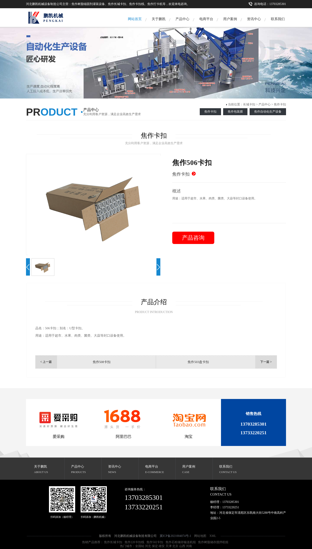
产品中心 (182, 19)
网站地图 (200, 536)
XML (212, 536)
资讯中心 (254, 19)
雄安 (162, 546)
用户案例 (230, 19)
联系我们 (278, 19)
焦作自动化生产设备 (267, 111)
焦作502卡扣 (154, 542)
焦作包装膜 (235, 111)
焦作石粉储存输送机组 (181, 542)
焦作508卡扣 (102, 362)
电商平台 (206, 19)
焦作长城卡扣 (113, 542)
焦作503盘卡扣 (198, 362)
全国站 (139, 546)
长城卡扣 (249, 104)
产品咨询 (193, 238)
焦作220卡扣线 (134, 542)
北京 (175, 546)
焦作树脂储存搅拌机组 (213, 542)
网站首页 (135, 19)
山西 (182, 546)
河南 (189, 546)
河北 (148, 546)
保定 (155, 546)
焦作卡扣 (280, 104)
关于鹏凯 (159, 19)
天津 (169, 546)
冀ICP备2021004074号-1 (175, 536)
